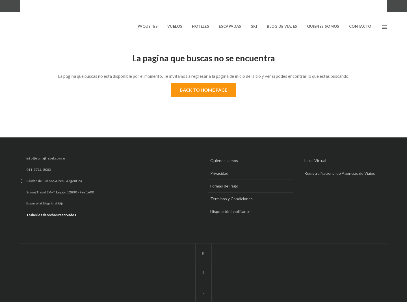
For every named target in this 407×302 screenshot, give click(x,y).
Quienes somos (224, 160)
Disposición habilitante (230, 211)
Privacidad (219, 173)
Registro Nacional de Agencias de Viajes (339, 173)
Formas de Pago (224, 186)
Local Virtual (315, 160)
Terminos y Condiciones (231, 198)
